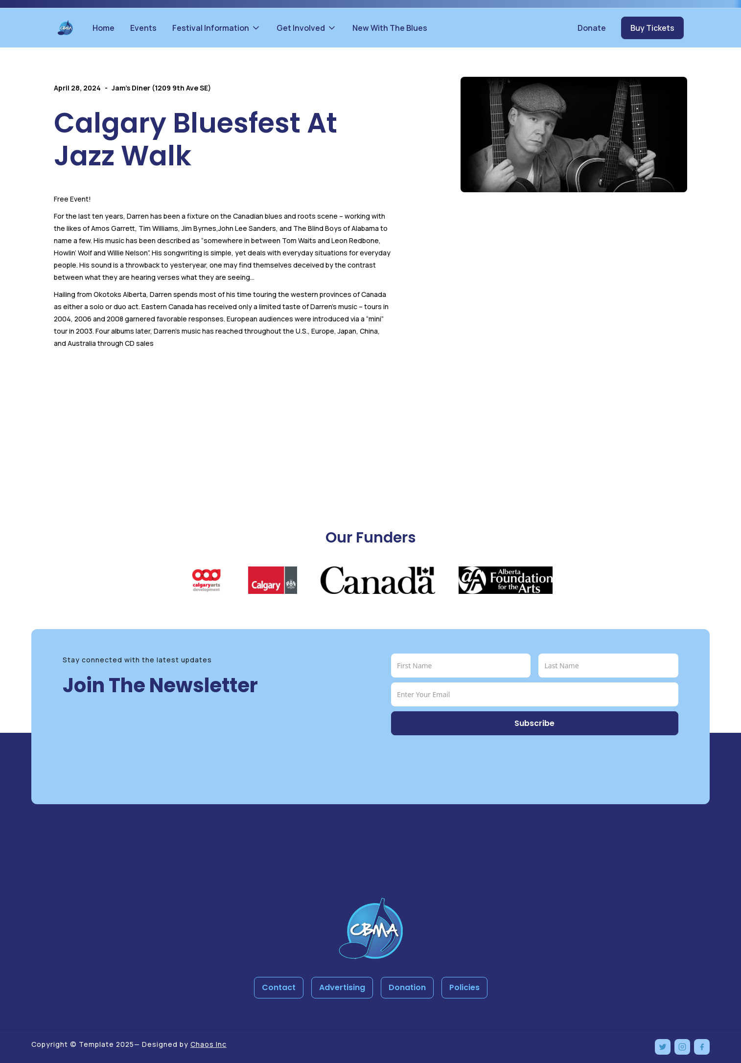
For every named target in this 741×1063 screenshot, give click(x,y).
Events (143, 28)
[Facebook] (702, 1047)
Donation (407, 987)
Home (104, 28)
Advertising (342, 987)
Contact (279, 987)
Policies (464, 987)
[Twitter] (663, 1047)
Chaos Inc (208, 1044)
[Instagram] (682, 1047)
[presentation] (465, 759)
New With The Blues (389, 28)
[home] (65, 28)
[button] (216, 28)
